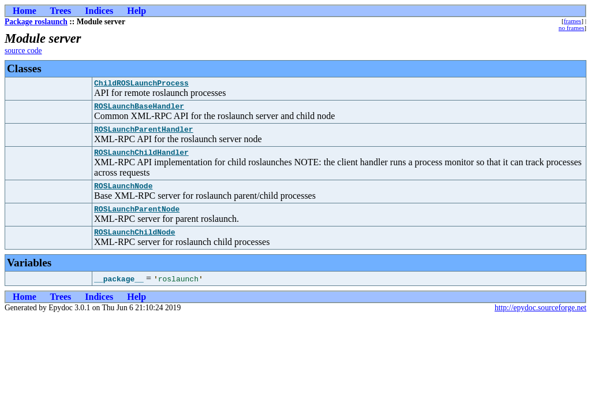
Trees (61, 11)
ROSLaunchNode (123, 194)
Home (24, 11)
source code (23, 50)
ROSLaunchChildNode (134, 244)
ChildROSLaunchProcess (141, 84)
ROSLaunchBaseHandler (139, 109)
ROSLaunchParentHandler (143, 134)
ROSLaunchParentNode (136, 219)
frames (572, 20)
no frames (571, 27)
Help (136, 11)
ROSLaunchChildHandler (141, 159)
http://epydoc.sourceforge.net (540, 319)
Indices (99, 11)
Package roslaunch (36, 21)
